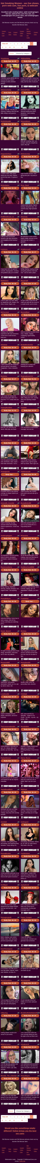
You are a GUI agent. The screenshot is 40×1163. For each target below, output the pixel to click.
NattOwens (5, 281)
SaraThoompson (6, 949)
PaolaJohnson (6, 758)
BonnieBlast (25, 312)
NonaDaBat (25, 726)
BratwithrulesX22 (27, 345)
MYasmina (24, 535)
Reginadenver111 (27, 376)
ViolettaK (24, 694)
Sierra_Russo (25, 758)
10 (10, 47)
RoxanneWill (5, 662)
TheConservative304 (8, 726)
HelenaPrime (25, 90)
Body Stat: (10, 61)
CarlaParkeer (25, 853)
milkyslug (4, 1013)
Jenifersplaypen (6, 535)
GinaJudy (24, 217)
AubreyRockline (6, 408)
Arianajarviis (5, 471)
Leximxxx (4, 249)
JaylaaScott (25, 885)
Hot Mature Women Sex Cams (29, 33)
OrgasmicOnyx (6, 154)
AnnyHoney (5, 58)
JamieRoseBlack (7, 789)
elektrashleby (25, 58)
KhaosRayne (25, 1076)
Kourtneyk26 (25, 949)
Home (12, 53)
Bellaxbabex (5, 185)
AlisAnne (4, 345)
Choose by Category (23, 53)
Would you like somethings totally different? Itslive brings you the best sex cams (20, 1131)
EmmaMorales (6, 853)
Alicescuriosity (6, 90)
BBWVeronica (6, 1044)
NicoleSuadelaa (6, 980)
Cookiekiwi (25, 598)
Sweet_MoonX (6, 631)
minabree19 (25, 1044)
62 (22, 47)
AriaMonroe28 (26, 249)
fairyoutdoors (25, 121)
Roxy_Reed (25, 185)
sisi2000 (24, 408)
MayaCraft (24, 281)
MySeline (4, 376)
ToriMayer (4, 885)
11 (14, 47)
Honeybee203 (25, 662)
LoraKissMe (5, 694)
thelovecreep (25, 154)
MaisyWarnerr (26, 440)
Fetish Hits (22, 1161)
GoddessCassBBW (27, 567)
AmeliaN (4, 822)
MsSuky (23, 631)
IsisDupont (24, 822)
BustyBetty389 (26, 503)
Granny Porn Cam (4, 33)
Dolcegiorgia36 (6, 917)
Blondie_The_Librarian (9, 1076)
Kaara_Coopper (26, 917)
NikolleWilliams (6, 440)
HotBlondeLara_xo (7, 217)
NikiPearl (24, 789)
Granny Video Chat (22, 33)
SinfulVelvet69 (6, 121)
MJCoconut (5, 312)
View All (5, 44)
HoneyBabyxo (6, 598)
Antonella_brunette (7, 503)
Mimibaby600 (25, 980)
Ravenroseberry (6, 567)
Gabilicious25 (25, 471)
